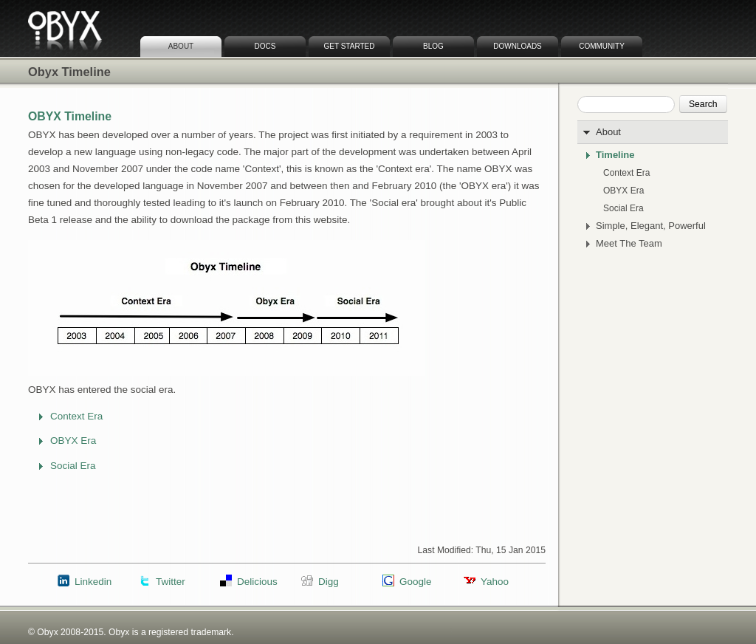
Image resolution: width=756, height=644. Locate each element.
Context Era (626, 173)
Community (602, 46)
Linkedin (93, 581)
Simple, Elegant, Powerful (651, 226)
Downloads (517, 46)
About (180, 46)
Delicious (257, 581)
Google (415, 581)
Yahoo (495, 581)
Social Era (623, 208)
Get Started (349, 46)
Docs (265, 46)
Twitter (170, 581)
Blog (433, 46)
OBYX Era (623, 190)
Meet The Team (629, 244)
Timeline (615, 155)
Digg (328, 581)
